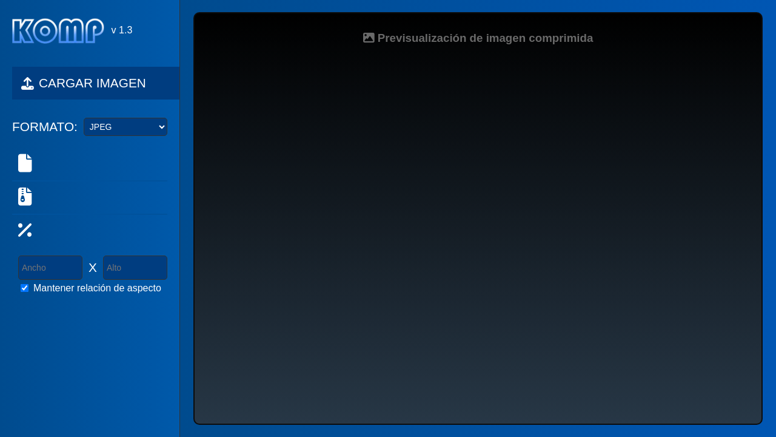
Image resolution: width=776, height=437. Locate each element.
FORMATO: (45, 127)
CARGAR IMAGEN (83, 83)
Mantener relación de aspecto (97, 288)
